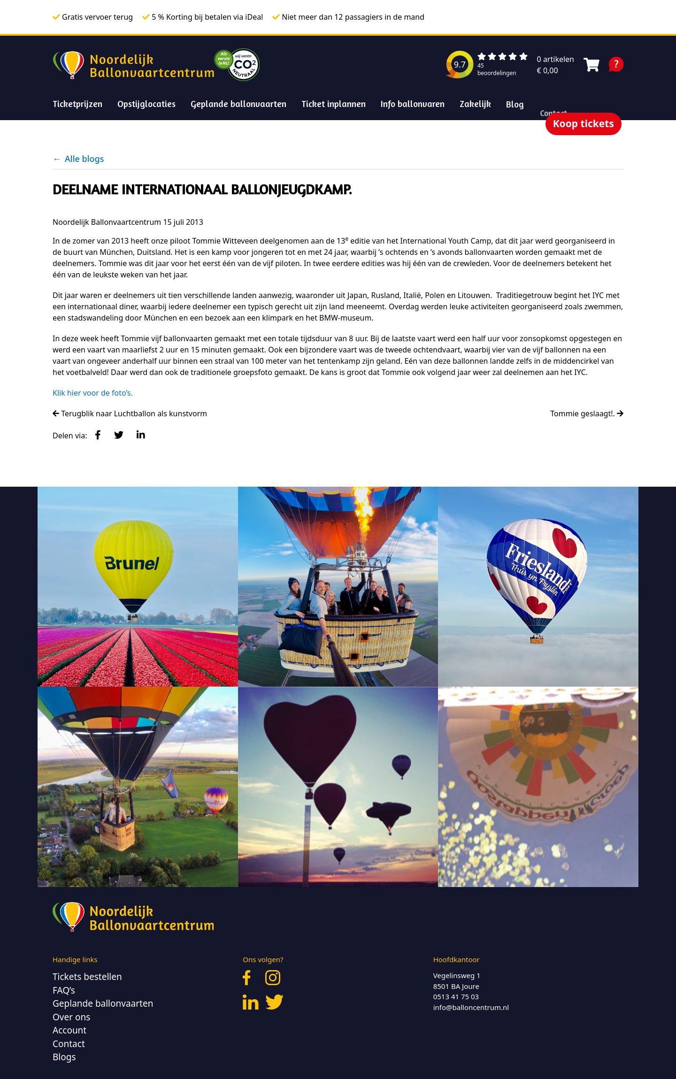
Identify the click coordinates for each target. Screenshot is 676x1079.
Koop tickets (583, 123)
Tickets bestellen (87, 977)
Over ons (71, 1017)
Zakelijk (475, 106)
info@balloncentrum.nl (471, 1007)
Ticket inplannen (333, 103)
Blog (514, 123)
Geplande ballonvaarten (238, 103)
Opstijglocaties (146, 103)
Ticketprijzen (77, 103)
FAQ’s (64, 990)
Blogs (64, 1057)
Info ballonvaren (413, 103)
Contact (69, 1044)
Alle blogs (78, 158)
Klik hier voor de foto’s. (93, 393)
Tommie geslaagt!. (586, 413)
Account (69, 1030)
